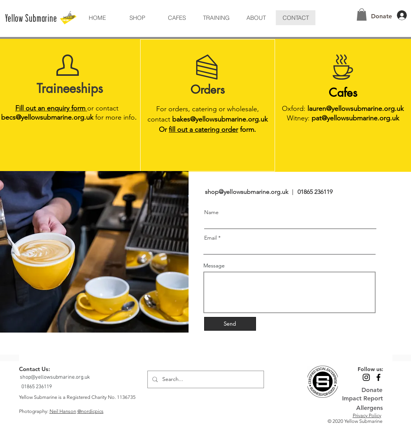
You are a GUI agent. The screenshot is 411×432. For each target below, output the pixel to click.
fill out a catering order (203, 129)
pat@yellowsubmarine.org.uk (355, 118)
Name (211, 212)
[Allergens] (362, 408)
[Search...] (205, 379)
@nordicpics (90, 411)
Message (214, 265)
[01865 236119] (37, 387)
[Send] (230, 324)
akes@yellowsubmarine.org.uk (222, 119)
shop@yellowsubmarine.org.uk (246, 191)
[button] (256, 17)
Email (210, 237)
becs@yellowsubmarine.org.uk (47, 117)
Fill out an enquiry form (51, 108)
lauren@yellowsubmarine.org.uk (355, 108)
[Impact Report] (362, 398)
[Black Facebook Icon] (378, 377)
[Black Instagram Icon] (366, 377)
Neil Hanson (63, 411)
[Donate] (381, 16)
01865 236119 (315, 191)
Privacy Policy (367, 415)
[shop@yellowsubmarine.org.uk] (55, 377)
